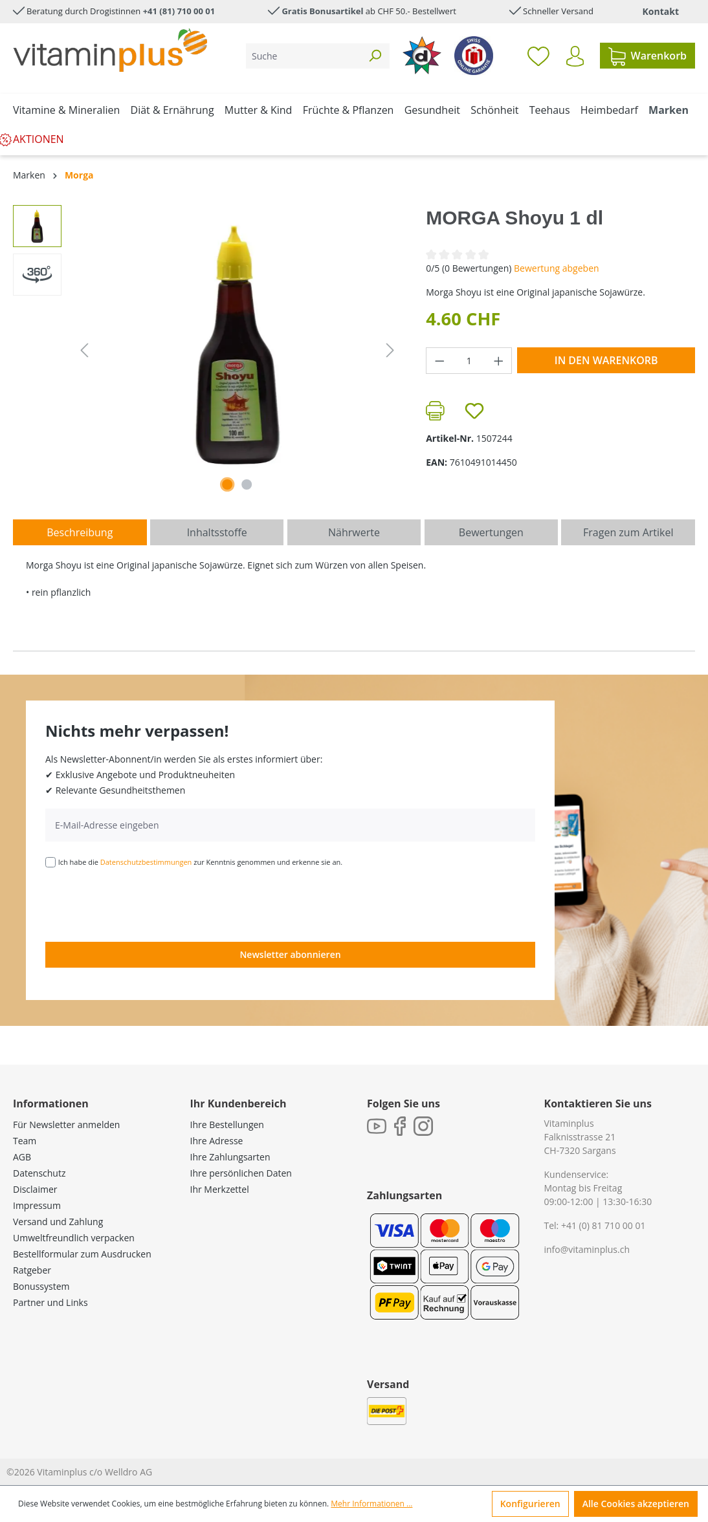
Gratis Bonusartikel (322, 11)
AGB (22, 1157)
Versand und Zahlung (58, 1221)
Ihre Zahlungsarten (230, 1157)
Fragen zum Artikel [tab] (628, 532)
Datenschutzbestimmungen (146, 862)
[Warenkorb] (647, 56)
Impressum (37, 1205)
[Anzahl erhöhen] (499, 360)
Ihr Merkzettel (219, 1189)
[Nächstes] (390, 350)
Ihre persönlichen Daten (241, 1173)
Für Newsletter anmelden (66, 1124)
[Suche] (303, 56)
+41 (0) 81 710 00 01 (603, 1225)
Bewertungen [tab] (491, 532)
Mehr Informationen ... (371, 1503)
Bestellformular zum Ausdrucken (82, 1254)
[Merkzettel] (538, 56)
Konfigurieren (530, 1503)
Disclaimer (35, 1189)
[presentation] (143, 903)
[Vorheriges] (84, 350)
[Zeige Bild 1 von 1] (227, 484)
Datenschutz (39, 1173)
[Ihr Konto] (575, 56)
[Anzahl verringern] (439, 360)
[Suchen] (375, 56)
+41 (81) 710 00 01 (179, 11)
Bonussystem (41, 1286)
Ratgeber (32, 1270)
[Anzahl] (469, 360)
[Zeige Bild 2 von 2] (246, 484)
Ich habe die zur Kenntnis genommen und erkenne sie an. (200, 862)
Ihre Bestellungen (227, 1124)
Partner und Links (50, 1302)
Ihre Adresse (216, 1141)
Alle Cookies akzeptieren (635, 1503)
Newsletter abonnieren (289, 954)
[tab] (80, 532)
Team (24, 1141)
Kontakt (661, 11)
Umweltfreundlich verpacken (74, 1238)
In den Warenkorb (606, 360)
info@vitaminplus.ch (587, 1249)
